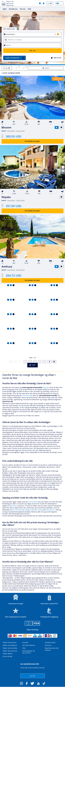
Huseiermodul (50, 642)
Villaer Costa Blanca (10, 645)
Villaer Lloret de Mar (10, 648)
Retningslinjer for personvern (28, 652)
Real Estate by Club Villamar (52, 649)
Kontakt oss (13, 9)
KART (32, 365)
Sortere (45, 68)
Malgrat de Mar (31, 510)
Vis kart (6, 68)
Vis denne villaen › (32, 141)
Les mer (32, 676)
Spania (45, 387)
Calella (39, 510)
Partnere (48, 645)
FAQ (29, 9)
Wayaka (6, 197)
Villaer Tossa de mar (10, 651)
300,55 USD (13, 136)
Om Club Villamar (28, 645)
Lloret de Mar (20, 131)
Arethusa (7, 266)
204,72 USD (13, 275)
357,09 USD (13, 206)
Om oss (22, 9)
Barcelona (13, 506)
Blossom (6, 127)
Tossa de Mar (20, 510)
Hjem (5, 9)
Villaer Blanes (7, 654)
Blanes (12, 510)
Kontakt (25, 642)
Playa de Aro (50, 510)
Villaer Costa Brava (9, 642)
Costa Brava (11, 131)
